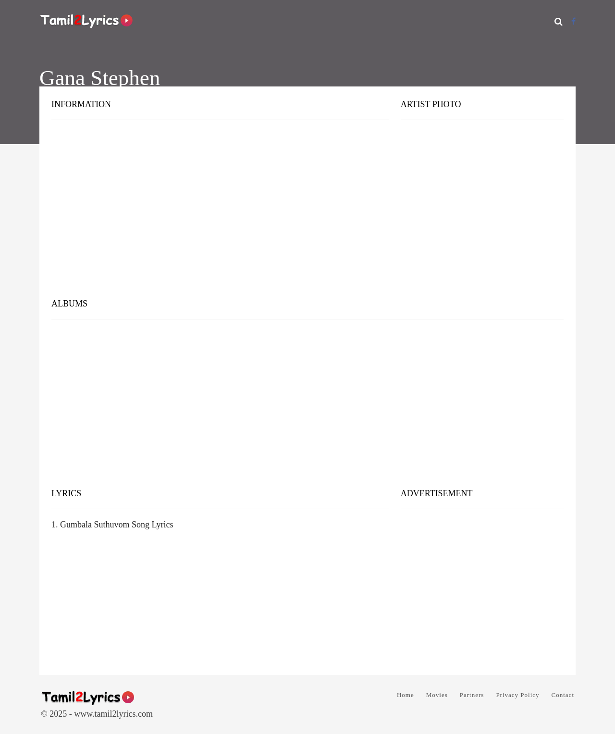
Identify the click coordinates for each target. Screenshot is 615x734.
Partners (472, 694)
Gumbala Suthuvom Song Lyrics (116, 524)
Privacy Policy (517, 694)
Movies (437, 694)
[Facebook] (573, 21)
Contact (563, 694)
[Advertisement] (307, 216)
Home (405, 694)
